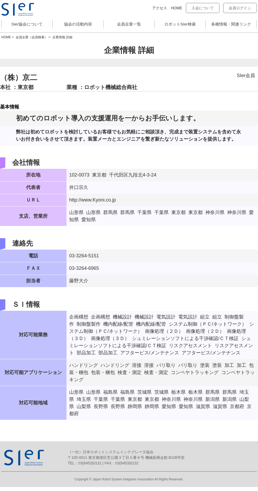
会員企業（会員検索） (32, 37)
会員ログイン (240, 8)
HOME (176, 8)
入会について (203, 8)
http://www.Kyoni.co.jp (92, 200)
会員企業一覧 (129, 24)
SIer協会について (27, 24)
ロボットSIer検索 (180, 24)
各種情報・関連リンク (231, 24)
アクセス (159, 8)
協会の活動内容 (78, 24)
